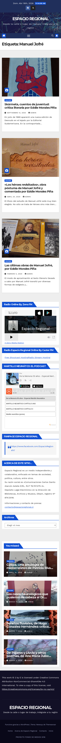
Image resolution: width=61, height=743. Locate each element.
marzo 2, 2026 (16, 660)
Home (10, 731)
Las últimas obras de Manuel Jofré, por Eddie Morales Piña (29, 267)
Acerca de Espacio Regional (26, 731)
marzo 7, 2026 (16, 631)
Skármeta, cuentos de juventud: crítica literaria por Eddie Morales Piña (30, 106)
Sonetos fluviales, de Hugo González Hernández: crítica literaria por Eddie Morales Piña (30, 626)
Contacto (43, 731)
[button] (52, 35)
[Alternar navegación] (28, 36)
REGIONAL (10, 561)
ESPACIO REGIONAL (31, 18)
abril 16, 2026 (16, 572)
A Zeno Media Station (14, 342)
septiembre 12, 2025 (17, 113)
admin (32, 113)
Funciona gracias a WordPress (17, 725)
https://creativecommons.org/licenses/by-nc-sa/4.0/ (28, 689)
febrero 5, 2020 (15, 274)
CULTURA (8, 100)
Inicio (51, 731)
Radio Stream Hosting (39, 357)
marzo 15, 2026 (16, 602)
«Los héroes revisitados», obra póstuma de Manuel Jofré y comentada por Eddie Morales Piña (29, 188)
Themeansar (51, 725)
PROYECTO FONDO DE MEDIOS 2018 (30, 737)
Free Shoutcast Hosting (16, 357)
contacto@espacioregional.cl (19, 507)
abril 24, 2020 (14, 197)
